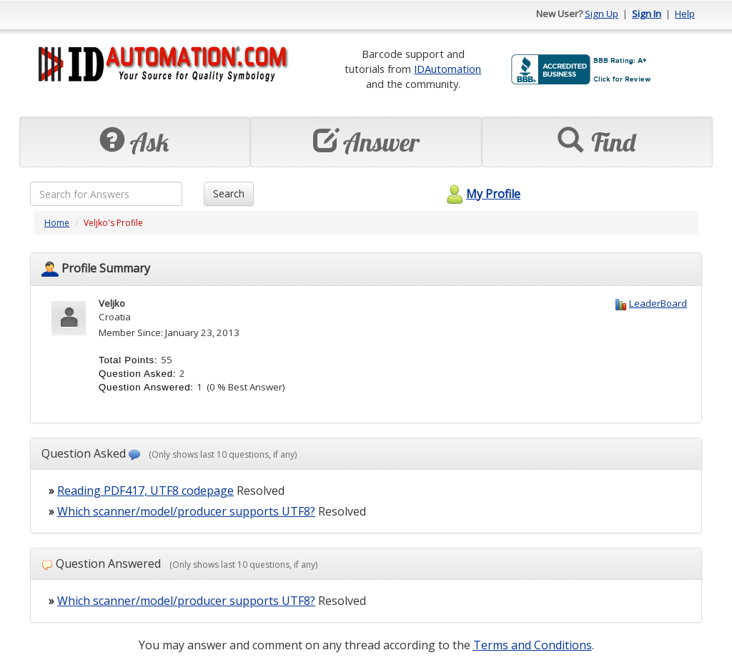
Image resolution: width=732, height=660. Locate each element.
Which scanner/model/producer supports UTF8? (186, 511)
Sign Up (601, 13)
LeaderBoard (658, 303)
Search (228, 193)
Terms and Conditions (532, 645)
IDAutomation (447, 68)
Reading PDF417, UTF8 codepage (145, 490)
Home (56, 223)
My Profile (481, 194)
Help (685, 13)
